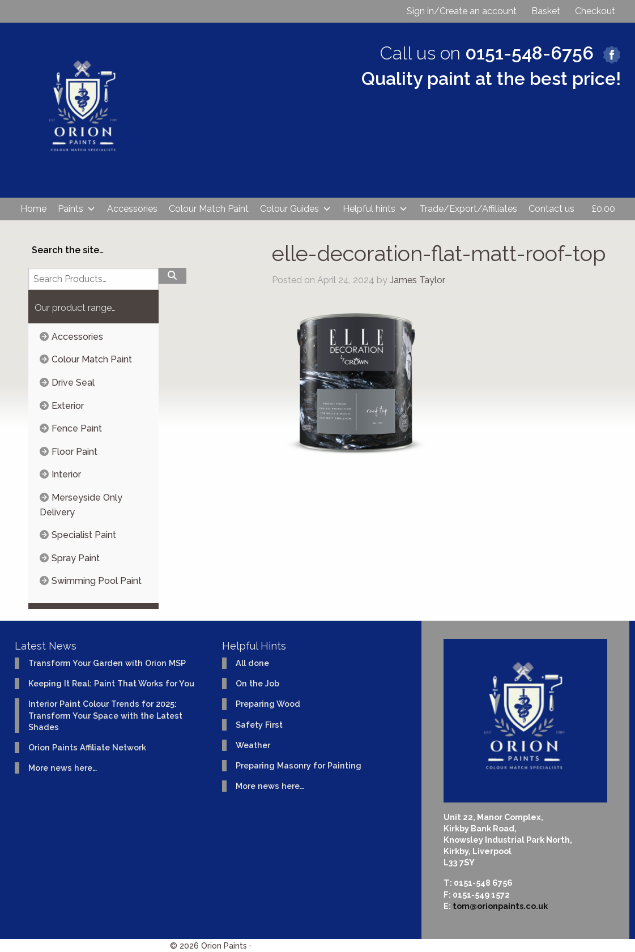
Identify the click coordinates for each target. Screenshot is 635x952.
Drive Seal (73, 382)
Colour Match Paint (209, 208)
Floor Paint (74, 451)
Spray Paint (76, 558)
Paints (77, 209)
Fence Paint (77, 428)
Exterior (68, 405)
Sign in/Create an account (462, 11)
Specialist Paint (84, 535)
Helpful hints (375, 209)
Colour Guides (295, 209)
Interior (66, 474)
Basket (545, 11)
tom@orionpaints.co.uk (500, 906)
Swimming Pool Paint (97, 580)
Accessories (132, 208)
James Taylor (417, 280)
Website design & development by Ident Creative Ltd (359, 945)
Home (33, 208)
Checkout (595, 11)
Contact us (551, 208)
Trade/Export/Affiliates (468, 208)
